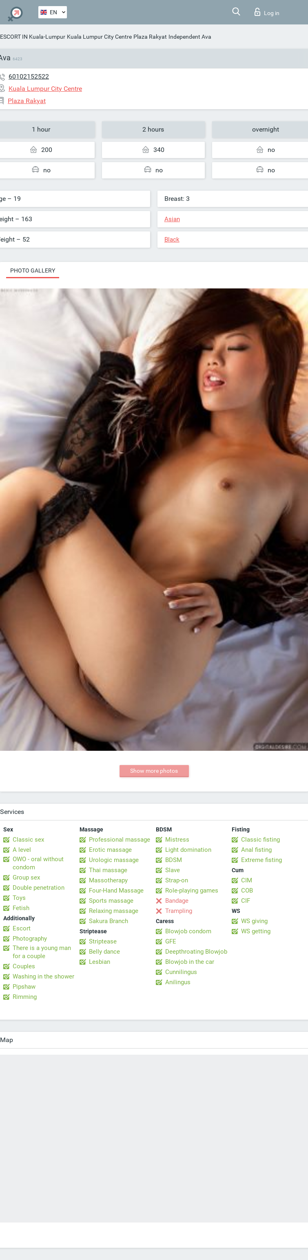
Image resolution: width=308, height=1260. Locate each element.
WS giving (254, 921)
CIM (246, 880)
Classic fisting (260, 839)
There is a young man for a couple (42, 952)
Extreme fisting (261, 860)
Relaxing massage (113, 911)
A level (22, 849)
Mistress (177, 839)
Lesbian (99, 961)
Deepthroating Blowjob (196, 951)
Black (171, 239)
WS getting (255, 931)
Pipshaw (24, 986)
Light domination (188, 849)
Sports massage (111, 900)
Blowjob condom (188, 931)
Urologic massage (114, 860)
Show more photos (154, 770)
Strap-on (176, 880)
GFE (170, 941)
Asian (172, 219)
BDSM (173, 860)
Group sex (26, 877)
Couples (24, 966)
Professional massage (119, 839)
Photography (30, 938)
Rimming (25, 997)
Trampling (178, 911)
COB (247, 890)
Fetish (21, 908)
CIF (245, 900)
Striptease (103, 941)
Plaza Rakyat (150, 36)
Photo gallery (32, 270)
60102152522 (29, 76)
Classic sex (28, 839)
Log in (267, 11)
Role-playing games (191, 890)
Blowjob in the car (189, 961)
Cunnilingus (181, 972)
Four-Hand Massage (116, 890)
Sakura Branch (108, 921)
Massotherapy (108, 880)
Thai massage (108, 870)
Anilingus (178, 982)
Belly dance (104, 951)
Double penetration (38, 887)
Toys (19, 898)
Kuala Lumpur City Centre (99, 36)
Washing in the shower (43, 976)
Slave (172, 870)
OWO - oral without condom (38, 863)
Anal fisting (256, 849)
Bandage (176, 900)
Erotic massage (110, 849)
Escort (22, 928)
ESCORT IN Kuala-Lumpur (32, 36)
